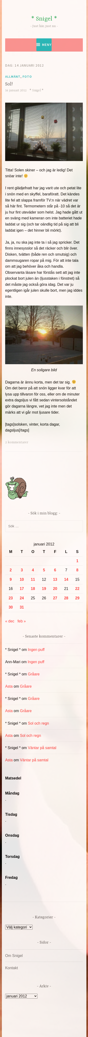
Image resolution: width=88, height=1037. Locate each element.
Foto (27, 76)
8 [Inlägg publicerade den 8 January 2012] (77, 570)
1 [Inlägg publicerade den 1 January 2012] (77, 561)
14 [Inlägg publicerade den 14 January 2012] (66, 579)
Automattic (53, 1028)
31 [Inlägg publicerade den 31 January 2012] (22, 607)
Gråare (34, 674)
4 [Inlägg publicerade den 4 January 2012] (33, 570)
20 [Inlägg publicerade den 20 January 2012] (55, 589)
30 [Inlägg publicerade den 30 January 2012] (11, 607)
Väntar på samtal (42, 748)
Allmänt (12, 76)
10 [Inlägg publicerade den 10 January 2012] (22, 579)
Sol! (9, 84)
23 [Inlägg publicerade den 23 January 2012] (11, 598)
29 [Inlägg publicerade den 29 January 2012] (77, 598)
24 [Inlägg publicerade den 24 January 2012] (22, 598)
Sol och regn (38, 723)
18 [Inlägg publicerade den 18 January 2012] (33, 589)
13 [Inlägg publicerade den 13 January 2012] (55, 579)
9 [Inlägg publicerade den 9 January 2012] (11, 579)
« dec (9, 621)
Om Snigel (14, 956)
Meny (47, 44)
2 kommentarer (16, 442)
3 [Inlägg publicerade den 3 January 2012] (22, 570)
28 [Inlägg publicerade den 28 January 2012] (66, 598)
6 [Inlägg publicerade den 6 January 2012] (55, 570)
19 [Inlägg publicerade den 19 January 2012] (44, 589)
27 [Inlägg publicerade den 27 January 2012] (55, 598)
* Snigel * (44, 19)
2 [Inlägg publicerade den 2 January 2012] (11, 570)
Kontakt (11, 968)
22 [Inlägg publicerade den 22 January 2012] (77, 589)
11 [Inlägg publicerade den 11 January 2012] (33, 579)
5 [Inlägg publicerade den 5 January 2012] (44, 570)
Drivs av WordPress (34, 1023)
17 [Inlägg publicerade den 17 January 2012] (22, 589)
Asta (9, 686)
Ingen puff (36, 650)
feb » (21, 621)
